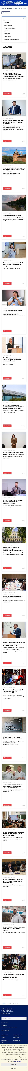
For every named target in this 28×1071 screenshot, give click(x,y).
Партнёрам (16, 1037)
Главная (2, 8)
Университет (9, 8)
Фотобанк (7, 33)
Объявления (7, 36)
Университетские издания (11, 39)
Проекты (6, 31)
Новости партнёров (9, 28)
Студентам (4, 1025)
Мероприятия (8, 25)
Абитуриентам (5, 1030)
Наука (3, 1037)
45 (13, 1003)
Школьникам (4, 1035)
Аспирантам (4, 1040)
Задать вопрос (17, 1040)
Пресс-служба (17, 8)
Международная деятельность (9, 1027)
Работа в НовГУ (17, 1035)
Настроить (14, 1068)
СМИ (2, 1042)
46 (15, 1003)
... (12, 1003)
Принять (14, 1064)
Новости (6, 22)
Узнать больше (17, 1061)
